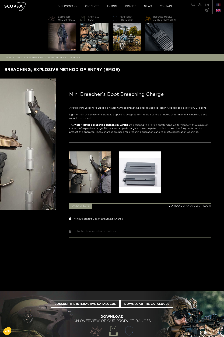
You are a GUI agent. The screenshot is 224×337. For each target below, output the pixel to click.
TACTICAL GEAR (13, 58)
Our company (67, 6)
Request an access (184, 206)
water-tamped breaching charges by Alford (101, 125)
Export (112, 6)
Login (207, 206)
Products (92, 6)
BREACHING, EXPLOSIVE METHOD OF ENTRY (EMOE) (52, 58)
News (148, 6)
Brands (130, 6)
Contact (166, 6)
